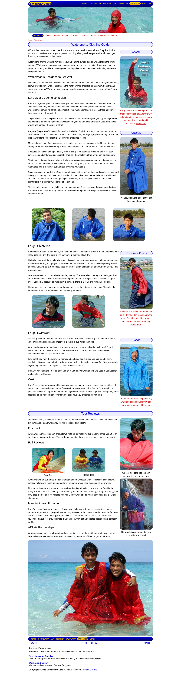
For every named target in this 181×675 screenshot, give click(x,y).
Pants (93, 36)
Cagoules (66, 36)
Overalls (85, 36)
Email (144, 3)
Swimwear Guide (40, 3)
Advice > (148, 643)
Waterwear (135, 3)
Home (30, 40)
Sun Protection (109, 3)
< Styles (33, 643)
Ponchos (102, 36)
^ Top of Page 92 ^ (90, 643)
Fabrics (85, 3)
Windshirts (112, 36)
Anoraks (57, 36)
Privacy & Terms (89, 670)
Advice (48, 36)
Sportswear (95, 3)
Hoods (76, 36)
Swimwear (123, 3)
